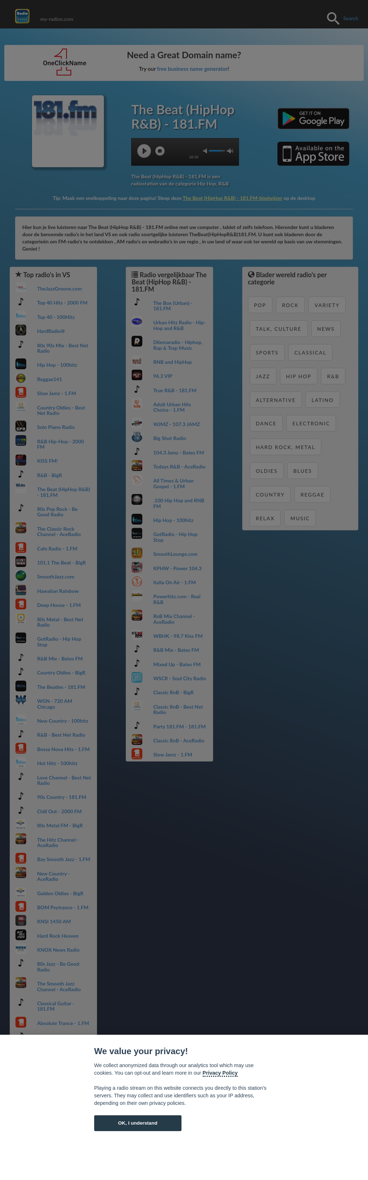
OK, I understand (137, 1123)
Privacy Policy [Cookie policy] (220, 1073)
